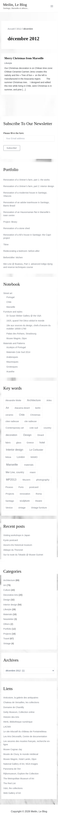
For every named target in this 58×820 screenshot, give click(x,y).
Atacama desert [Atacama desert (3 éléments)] (22, 408)
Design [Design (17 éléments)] (27, 435)
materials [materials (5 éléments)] (28, 465)
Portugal (10, 297)
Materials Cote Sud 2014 (18, 352)
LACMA (7, 726)
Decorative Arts (10, 595)
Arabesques (12, 357)
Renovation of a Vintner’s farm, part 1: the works (26, 180)
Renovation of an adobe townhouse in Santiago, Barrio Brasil (26, 204)
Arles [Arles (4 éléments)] (49, 400)
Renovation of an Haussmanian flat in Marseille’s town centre (26, 214)
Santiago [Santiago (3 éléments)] (9, 501)
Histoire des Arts (11, 717)
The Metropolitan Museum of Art (18, 778)
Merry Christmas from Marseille (24, 58)
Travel (6, 638)
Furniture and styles (12, 311)
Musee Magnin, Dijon (16, 338)
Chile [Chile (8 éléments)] (22, 414)
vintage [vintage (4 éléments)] (22, 507)
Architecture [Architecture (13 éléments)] (34, 400)
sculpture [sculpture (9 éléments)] (25, 500)
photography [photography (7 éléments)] (42, 479)
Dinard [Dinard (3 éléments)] (40, 435)
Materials (7, 614)
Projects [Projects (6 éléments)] (10, 493)
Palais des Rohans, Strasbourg (21, 333)
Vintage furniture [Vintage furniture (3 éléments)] (39, 507)
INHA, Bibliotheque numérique (17, 722)
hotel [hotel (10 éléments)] (42, 442)
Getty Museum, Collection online (19, 712)
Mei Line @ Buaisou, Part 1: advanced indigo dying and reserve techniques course (28, 265)
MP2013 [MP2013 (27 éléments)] (11, 479)
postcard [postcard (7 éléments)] (33, 487)
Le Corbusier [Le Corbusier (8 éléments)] (36, 449)
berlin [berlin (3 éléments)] (38, 408)
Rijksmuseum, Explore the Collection (21, 773)
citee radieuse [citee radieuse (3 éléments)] (12, 421)
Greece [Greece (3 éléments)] (30, 442)
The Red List (9, 783)
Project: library (10, 222)
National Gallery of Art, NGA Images (20, 764)
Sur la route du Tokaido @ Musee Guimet (23, 554)
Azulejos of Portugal (16, 347)
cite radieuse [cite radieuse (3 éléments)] (30, 421)
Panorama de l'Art (12, 769)
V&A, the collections (13, 788)
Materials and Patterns (14, 343)
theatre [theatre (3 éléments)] (38, 501)
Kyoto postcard (10, 540)
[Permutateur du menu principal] (52, 6)
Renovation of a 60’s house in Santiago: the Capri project (27, 236)
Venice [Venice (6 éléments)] (9, 507)
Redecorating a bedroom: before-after (21, 251)
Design (6, 599)
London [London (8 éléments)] (21, 457)
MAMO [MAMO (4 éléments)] (33, 457)
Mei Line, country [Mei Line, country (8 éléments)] (15, 472)
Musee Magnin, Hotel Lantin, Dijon (20, 759)
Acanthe (10, 371)
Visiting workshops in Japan (16, 535)
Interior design (10, 604)
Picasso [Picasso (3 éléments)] (9, 487)
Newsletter (8, 619)
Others (6, 624)
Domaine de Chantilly (13, 707)
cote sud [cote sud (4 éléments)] (34, 428)
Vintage (7, 643)
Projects (7, 634)
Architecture (9, 580)
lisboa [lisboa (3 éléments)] (8, 457)
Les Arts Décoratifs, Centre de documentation (25, 736)
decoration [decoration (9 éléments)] (11, 435)
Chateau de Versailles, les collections (21, 702)
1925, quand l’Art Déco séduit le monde (25, 320)
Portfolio (7, 629)
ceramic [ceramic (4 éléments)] (9, 415)
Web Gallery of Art (12, 793)
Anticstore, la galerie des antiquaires (20, 697)
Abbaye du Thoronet (13, 550)
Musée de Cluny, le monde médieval (20, 754)
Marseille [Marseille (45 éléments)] (12, 464)
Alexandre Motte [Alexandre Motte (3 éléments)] (13, 400)
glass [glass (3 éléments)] (18, 442)
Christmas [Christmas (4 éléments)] (35, 415)
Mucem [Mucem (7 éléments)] (26, 479)
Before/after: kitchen (13, 257)
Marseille (10, 307)
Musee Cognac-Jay (12, 749)
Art (4, 585)
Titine (6, 244)
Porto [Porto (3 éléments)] (21, 487)
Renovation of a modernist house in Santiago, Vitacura (25, 194)
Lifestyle (8, 63)
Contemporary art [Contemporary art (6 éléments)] (15, 427)
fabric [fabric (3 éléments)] (8, 442)
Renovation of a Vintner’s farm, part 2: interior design (28, 186)
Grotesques (12, 367)
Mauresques (12, 362)
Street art (7, 293)
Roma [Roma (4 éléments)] (39, 494)
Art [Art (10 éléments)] (7, 407)
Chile (8, 302)
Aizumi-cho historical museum (17, 545)
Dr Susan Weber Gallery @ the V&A (23, 315)
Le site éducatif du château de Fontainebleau (25, 731)
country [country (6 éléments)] (47, 427)
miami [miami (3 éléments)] (32, 472)
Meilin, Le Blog (15, 5)
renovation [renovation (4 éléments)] (25, 494)
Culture (6, 590)
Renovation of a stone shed (16, 228)
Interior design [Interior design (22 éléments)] (14, 449)
